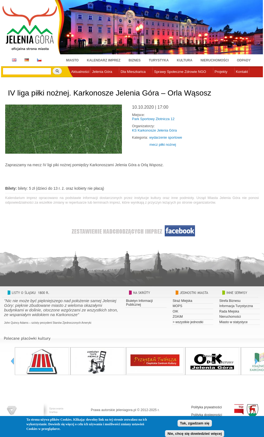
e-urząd (77, 81)
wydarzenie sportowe (165, 137)
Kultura (184, 60)
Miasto (72, 60)
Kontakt (242, 72)
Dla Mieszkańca (133, 72)
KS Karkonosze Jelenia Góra (154, 130)
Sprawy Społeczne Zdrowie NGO (180, 72)
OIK (175, 311)
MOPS (177, 306)
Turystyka (159, 60)
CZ (39, 59)
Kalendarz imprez (103, 60)
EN (13, 59)
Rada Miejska (229, 311)
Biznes (135, 60)
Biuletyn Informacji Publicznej (139, 303)
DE (26, 59)
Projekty (221, 72)
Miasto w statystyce (233, 322)
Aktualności (80, 72)
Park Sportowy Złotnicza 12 (153, 119)
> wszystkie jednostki (188, 322)
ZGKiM (178, 317)
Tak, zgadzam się (194, 424)
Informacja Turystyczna (236, 306)
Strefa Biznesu (230, 301)
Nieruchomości (214, 60)
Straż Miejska (182, 301)
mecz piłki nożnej (162, 144)
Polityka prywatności (206, 407)
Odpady (244, 60)
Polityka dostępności (206, 415)
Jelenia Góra (102, 72)
